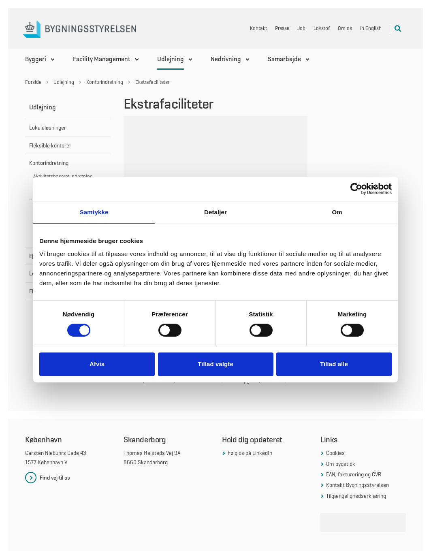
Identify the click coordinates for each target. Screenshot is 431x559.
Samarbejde (284, 59)
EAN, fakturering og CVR (353, 474)
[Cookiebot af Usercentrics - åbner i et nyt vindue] (356, 189)
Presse (282, 28)
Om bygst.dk (340, 463)
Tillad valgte (215, 364)
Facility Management (101, 59)
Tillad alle (334, 364)
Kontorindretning (48, 162)
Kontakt (258, 28)
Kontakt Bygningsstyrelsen (357, 485)
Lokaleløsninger (47, 127)
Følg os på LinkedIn (250, 453)
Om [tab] (337, 212)
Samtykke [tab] (94, 212)
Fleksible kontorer (50, 145)
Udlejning (170, 59)
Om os (345, 28)
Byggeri (35, 59)
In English (371, 28)
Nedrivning (226, 59)
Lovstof (322, 28)
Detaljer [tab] (215, 212)
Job (301, 28)
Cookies (335, 453)
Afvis (97, 364)
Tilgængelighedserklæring (356, 495)
